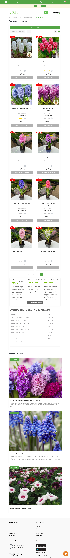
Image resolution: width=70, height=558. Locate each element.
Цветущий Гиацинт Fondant (22, 156)
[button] (41, 2)
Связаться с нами (13, 531)
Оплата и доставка (13, 528)
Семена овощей (40, 531)
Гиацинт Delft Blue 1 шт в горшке (21, 108)
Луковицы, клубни (16, 17)
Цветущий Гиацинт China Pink (21, 251)
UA (16, 2)
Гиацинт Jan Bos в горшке (48, 61)
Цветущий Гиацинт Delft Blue (22, 203)
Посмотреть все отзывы (35, 303)
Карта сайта (12, 535)
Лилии (38, 526)
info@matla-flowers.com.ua (43, 555)
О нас (10, 526)
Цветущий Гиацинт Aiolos (48, 251)
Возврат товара (13, 533)
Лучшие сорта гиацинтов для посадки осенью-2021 (25, 400)
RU (18, 2)
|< (28, 274)
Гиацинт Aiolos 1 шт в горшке (21, 61)
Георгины (38, 528)
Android (43, 6)
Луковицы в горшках (28, 17)
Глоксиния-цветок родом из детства (20, 508)
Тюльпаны (39, 535)
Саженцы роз (39, 533)
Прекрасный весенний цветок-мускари (21, 454)
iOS (35, 6)
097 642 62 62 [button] (41, 553)
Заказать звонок (56, 13)
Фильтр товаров (35, 27)
